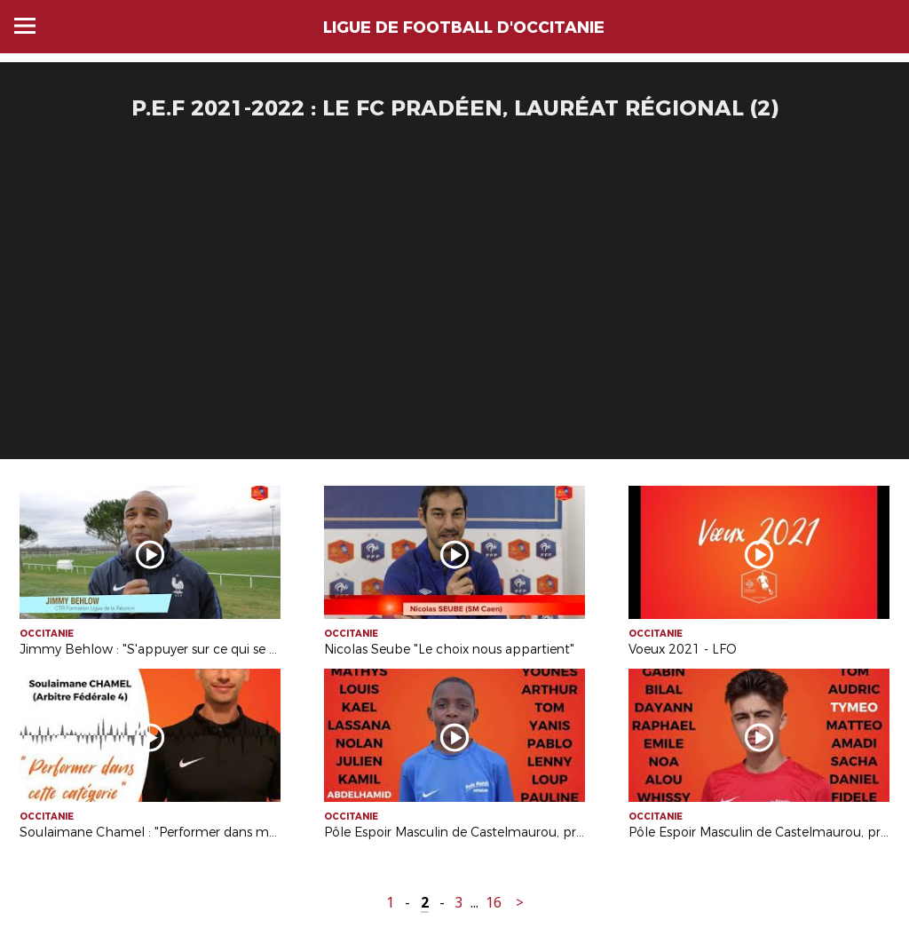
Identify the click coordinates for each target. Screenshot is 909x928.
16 (494, 902)
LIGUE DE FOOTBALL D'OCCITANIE (464, 27)
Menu (25, 25)
